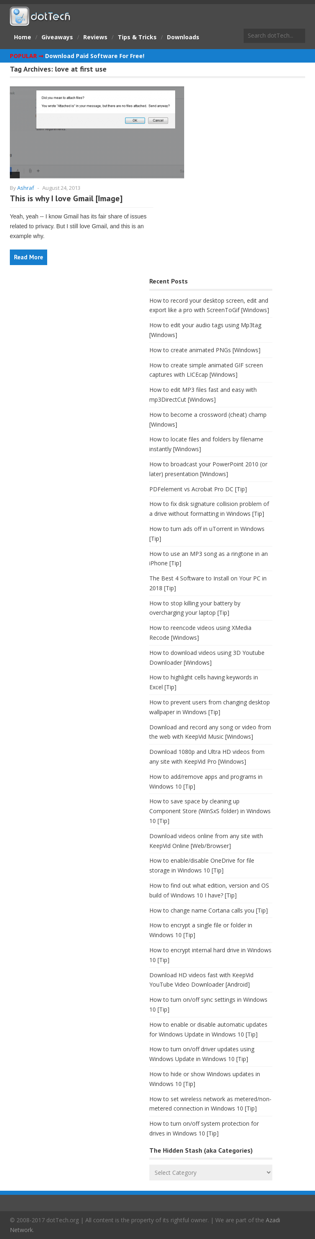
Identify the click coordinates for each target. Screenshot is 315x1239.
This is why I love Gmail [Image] (66, 198)
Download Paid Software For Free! (94, 56)
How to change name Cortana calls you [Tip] (208, 910)
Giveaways (57, 37)
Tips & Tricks (137, 37)
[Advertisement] (71, 339)
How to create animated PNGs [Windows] (204, 350)
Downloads (183, 37)
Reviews (95, 37)
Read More (28, 257)
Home (22, 37)
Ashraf (25, 187)
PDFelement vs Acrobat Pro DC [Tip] (198, 489)
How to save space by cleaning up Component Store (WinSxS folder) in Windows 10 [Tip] (210, 811)
